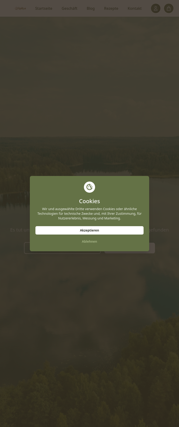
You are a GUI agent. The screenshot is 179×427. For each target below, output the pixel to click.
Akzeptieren (89, 230)
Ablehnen (89, 241)
